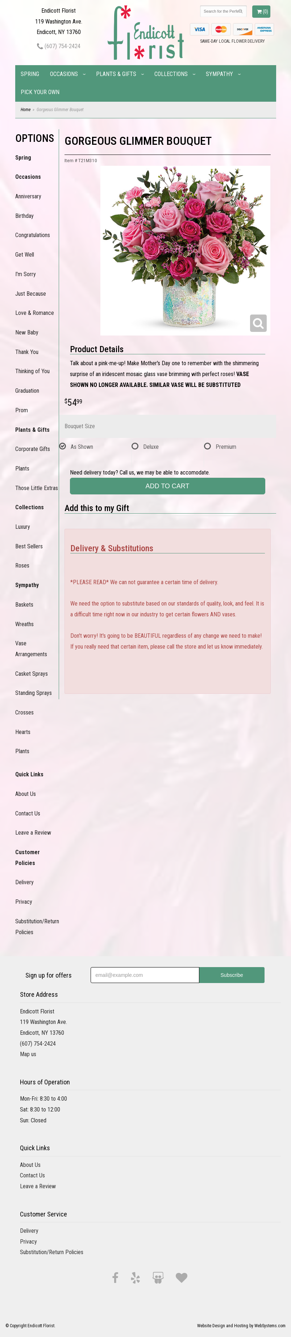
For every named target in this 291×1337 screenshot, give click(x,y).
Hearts (22, 732)
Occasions (64, 74)
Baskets (24, 604)
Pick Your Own (40, 92)
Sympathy (219, 74)
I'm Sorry (25, 274)
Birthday (24, 215)
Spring (30, 74)
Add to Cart (167, 486)
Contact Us (27, 813)
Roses (22, 565)
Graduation (27, 390)
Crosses (24, 712)
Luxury (22, 526)
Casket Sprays (31, 673)
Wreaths (24, 624)
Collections (171, 74)
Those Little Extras (36, 488)
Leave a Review (33, 832)
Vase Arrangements (31, 649)
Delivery (24, 882)
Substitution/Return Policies (37, 927)
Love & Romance (34, 312)
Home (25, 109)
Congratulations (32, 235)
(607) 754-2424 (58, 46)
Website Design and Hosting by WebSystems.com (241, 1325)
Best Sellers (29, 546)
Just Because (30, 293)
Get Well (24, 254)
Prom (21, 410)
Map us (28, 1054)
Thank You (26, 352)
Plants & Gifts (116, 74)
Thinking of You (32, 371)
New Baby (26, 332)
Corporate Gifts (32, 449)
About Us (25, 793)
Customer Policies (27, 857)
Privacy (23, 901)
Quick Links (29, 774)
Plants (22, 468)
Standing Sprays (33, 692)
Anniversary (28, 196)
